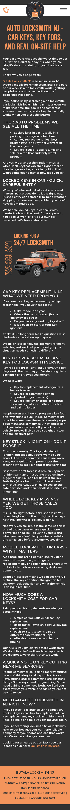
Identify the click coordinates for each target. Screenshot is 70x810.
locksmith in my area (44, 746)
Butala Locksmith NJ (17, 81)
